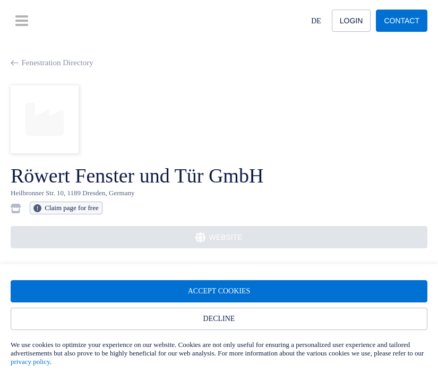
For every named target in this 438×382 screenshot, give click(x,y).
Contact (401, 20)
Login (351, 20)
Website (218, 237)
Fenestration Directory (52, 62)
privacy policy (30, 362)
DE (316, 21)
